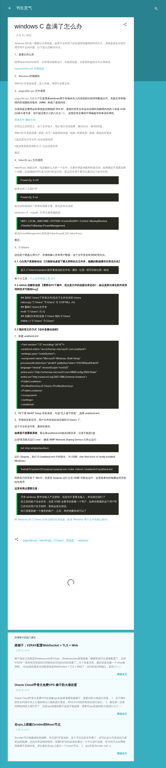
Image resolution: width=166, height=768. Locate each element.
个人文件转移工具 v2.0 (42, 278)
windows (83, 540)
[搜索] (156, 9)
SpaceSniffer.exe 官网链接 (29, 68)
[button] (125, 25)
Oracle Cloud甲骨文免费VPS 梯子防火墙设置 (46, 685)
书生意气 (24, 8)
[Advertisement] (147, 70)
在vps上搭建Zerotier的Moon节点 (38, 724)
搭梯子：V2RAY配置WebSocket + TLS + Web (46, 645)
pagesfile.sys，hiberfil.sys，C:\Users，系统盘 (48, 540)
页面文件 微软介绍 (25, 119)
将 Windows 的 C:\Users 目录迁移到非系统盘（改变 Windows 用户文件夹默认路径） (62, 519)
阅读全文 (122, 674)
